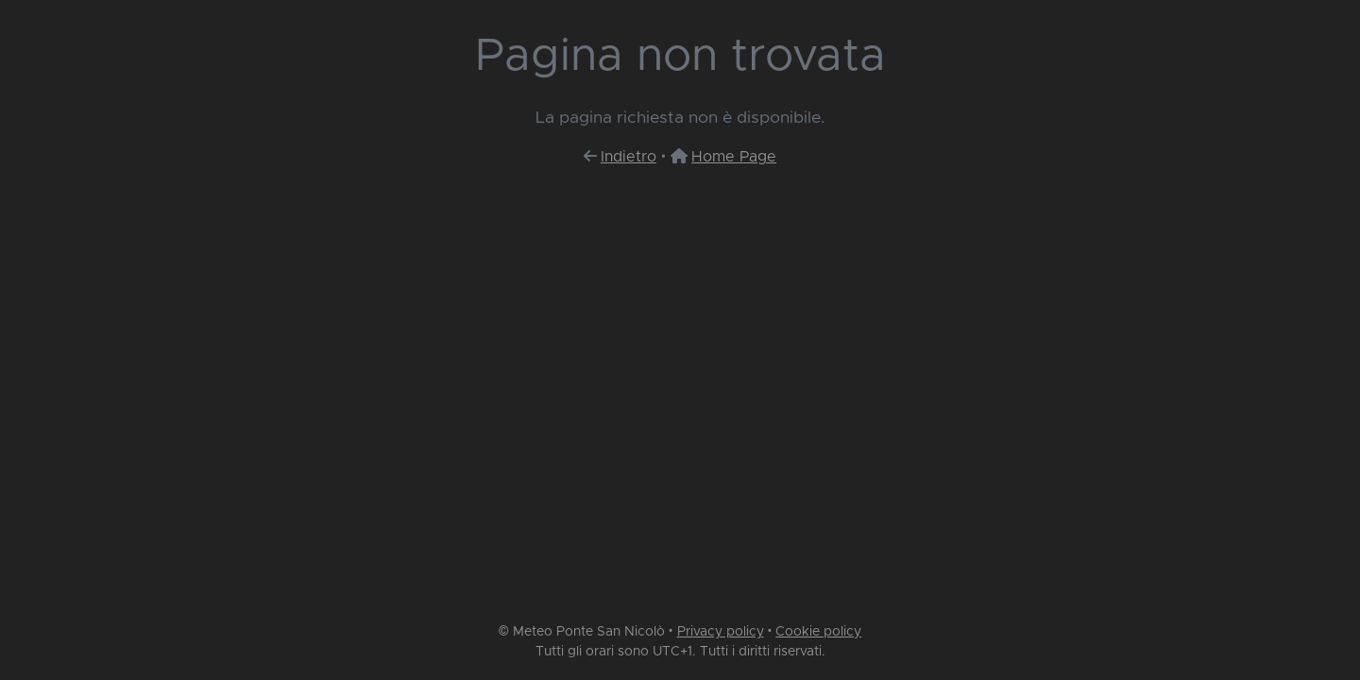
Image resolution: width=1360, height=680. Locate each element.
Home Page (733, 156)
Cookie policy (818, 631)
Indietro (628, 156)
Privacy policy (720, 631)
